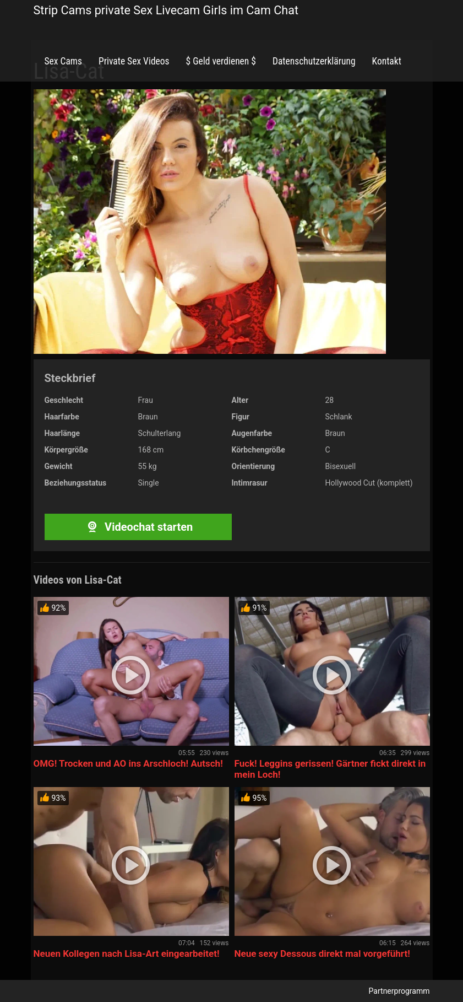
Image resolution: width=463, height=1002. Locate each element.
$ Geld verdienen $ (221, 61)
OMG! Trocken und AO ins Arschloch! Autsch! (128, 763)
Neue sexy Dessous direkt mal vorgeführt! (322, 953)
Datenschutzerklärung (314, 61)
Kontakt (386, 61)
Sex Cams (63, 61)
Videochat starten (138, 527)
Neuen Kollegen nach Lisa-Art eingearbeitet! (127, 953)
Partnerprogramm (399, 991)
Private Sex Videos (134, 61)
